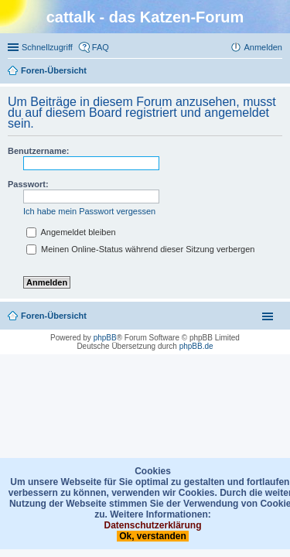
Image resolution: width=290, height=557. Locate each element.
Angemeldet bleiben (71, 232)
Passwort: (28, 184)
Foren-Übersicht (54, 315)
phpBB (105, 337)
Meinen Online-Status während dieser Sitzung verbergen (140, 249)
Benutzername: (38, 150)
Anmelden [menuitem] (263, 47)
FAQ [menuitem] (100, 47)
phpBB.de (196, 346)
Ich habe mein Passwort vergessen (89, 211)
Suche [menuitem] (277, 72)
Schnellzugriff (47, 47)
